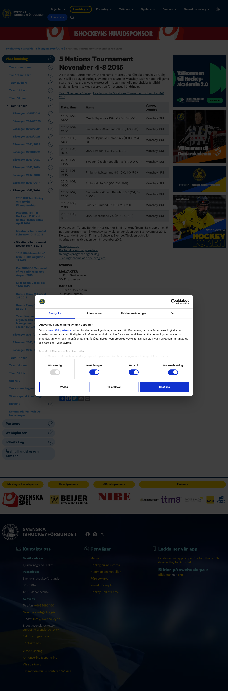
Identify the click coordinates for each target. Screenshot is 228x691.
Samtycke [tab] (55, 313)
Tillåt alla (164, 386)
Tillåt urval (114, 386)
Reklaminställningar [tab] (133, 313)
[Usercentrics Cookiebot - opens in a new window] (173, 301)
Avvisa (64, 386)
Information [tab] (94, 313)
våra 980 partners (59, 330)
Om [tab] (173, 313)
